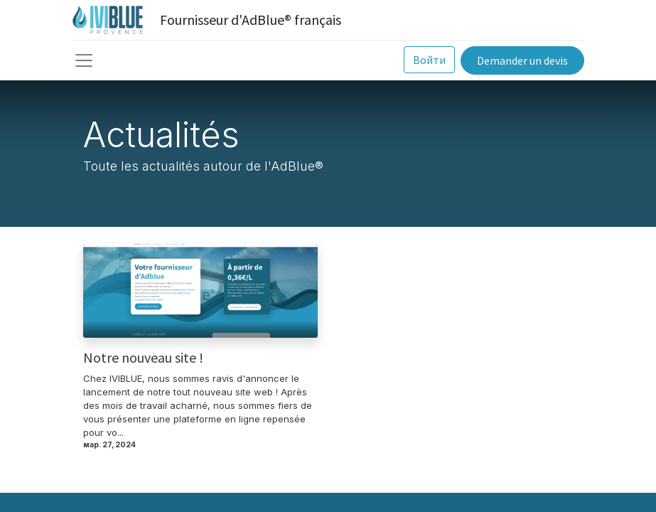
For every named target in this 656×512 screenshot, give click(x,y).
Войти (429, 60)
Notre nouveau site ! (143, 357)
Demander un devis (522, 60)
